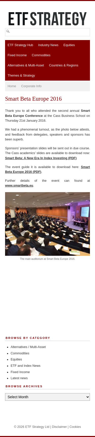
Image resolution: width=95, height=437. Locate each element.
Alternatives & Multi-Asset (26, 65)
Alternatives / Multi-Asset (28, 347)
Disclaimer (59, 427)
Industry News (48, 45)
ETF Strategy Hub (20, 45)
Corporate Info (31, 86)
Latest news (19, 378)
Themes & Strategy (21, 75)
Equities (69, 45)
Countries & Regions (63, 65)
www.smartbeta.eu (19, 185)
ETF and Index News (26, 366)
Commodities (41, 55)
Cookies (75, 427)
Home (12, 86)
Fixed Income (17, 55)
